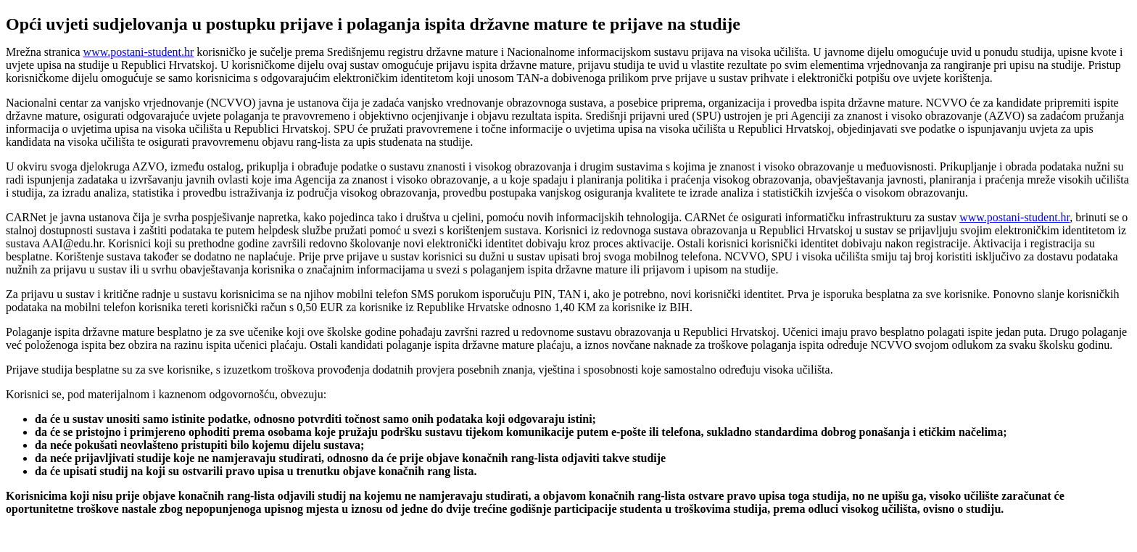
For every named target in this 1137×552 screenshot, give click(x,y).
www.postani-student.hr (138, 52)
